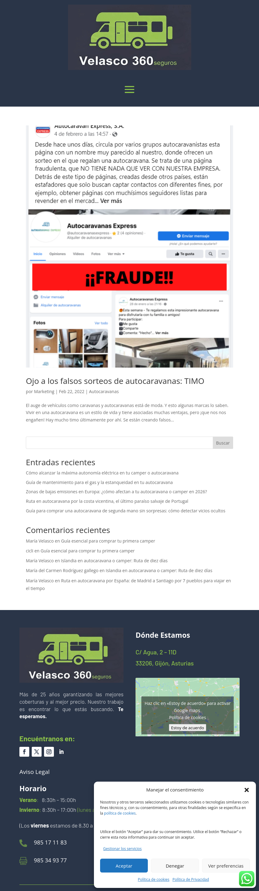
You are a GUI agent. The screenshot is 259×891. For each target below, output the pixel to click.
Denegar (175, 866)
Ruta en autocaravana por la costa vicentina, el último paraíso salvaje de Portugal (107, 501)
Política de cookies (154, 879)
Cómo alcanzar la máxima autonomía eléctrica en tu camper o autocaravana (102, 473)
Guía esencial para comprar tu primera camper (108, 541)
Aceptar (124, 866)
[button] (247, 790)
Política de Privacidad (190, 879)
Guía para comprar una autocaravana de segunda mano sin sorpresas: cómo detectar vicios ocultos (125, 511)
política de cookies (120, 813)
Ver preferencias (226, 866)
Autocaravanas (104, 391)
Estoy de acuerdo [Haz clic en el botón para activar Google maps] (187, 727)
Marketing (44, 391)
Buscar (223, 443)
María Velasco (40, 541)
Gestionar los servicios (122, 848)
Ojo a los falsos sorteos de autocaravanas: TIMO (115, 380)
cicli (29, 551)
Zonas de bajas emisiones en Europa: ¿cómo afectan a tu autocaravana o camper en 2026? (116, 491)
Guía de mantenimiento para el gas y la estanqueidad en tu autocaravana (99, 482)
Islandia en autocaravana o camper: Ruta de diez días (114, 560)
